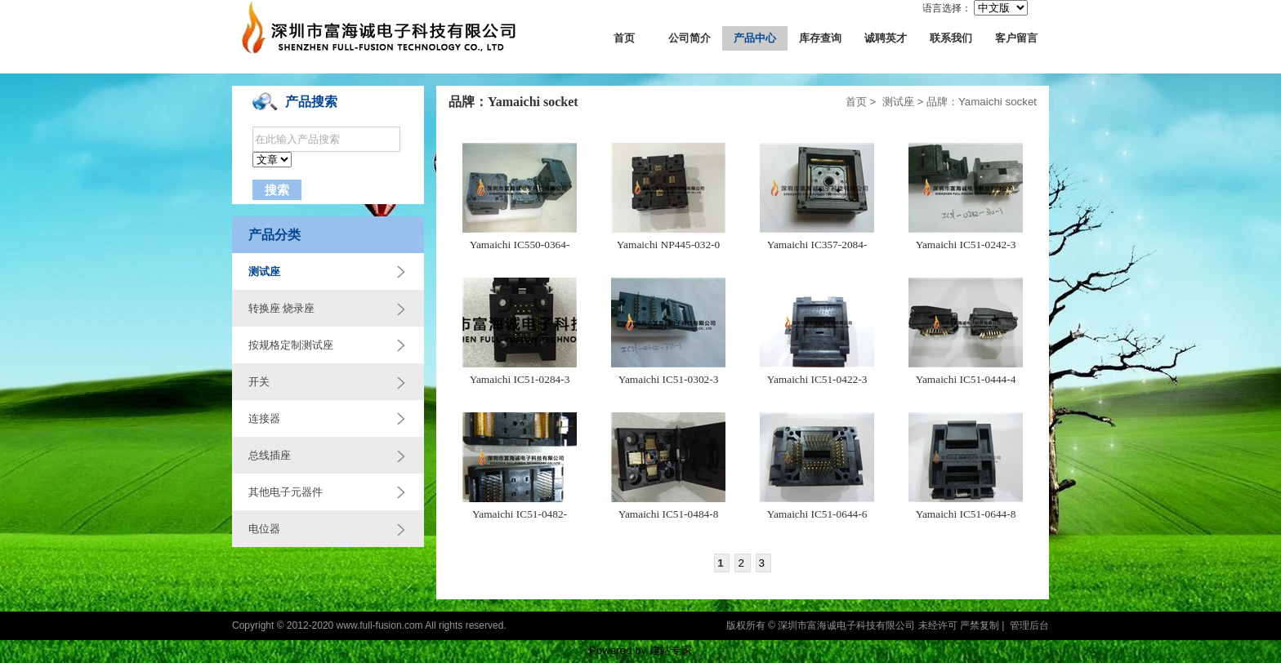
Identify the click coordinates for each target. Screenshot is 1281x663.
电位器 (264, 529)
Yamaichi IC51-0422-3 (817, 379)
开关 (259, 382)
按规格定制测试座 (290, 345)
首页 (624, 38)
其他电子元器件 (285, 492)
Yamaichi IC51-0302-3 (668, 379)
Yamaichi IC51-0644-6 (817, 514)
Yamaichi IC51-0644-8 (966, 514)
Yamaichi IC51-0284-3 (520, 379)
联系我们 (951, 38)
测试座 (264, 271)
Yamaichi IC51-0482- (519, 514)
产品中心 (755, 38)
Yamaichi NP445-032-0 (668, 244)
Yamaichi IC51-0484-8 (668, 514)
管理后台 (1029, 625)
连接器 (264, 418)
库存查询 (820, 38)
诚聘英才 (885, 38)
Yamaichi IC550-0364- (520, 244)
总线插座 (269, 455)
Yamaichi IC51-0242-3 (966, 244)
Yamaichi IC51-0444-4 (966, 379)
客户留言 (1016, 38)
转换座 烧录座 (281, 308)
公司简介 (689, 38)
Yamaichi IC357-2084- (817, 244)
